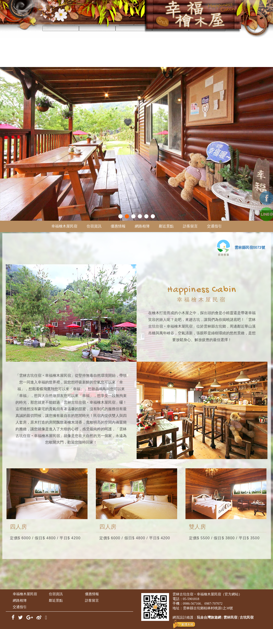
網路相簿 (142, 226)
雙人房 (197, 527)
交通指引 (214, 226)
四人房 (18, 527)
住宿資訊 (94, 226)
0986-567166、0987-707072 (203, 603)
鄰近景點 (166, 226)
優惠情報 (118, 226)
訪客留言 (190, 226)
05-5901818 (191, 599)
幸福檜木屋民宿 (64, 226)
